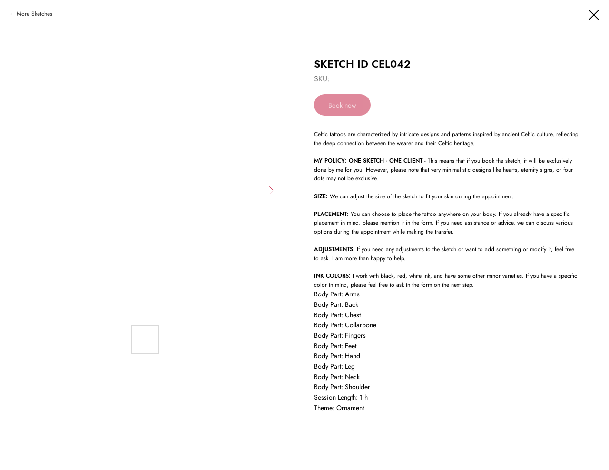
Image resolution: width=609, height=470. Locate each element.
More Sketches (34, 14)
